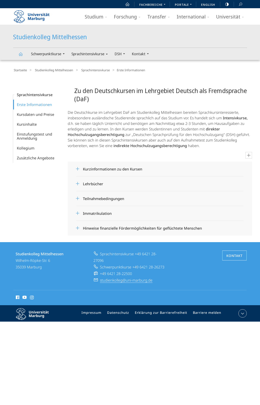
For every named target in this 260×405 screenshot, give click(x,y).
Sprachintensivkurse (90, 54)
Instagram (32, 297)
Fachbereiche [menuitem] (153, 4)
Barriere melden (205, 313)
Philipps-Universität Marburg (36, 316)
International (194, 17)
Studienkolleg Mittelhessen (23, 56)
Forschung (128, 17)
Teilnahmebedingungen (103, 197)
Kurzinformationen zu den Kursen (112, 168)
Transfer (159, 17)
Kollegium (25, 147)
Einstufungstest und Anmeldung (34, 135)
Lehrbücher (93, 183)
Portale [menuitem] (184, 4)
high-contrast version (224, 4)
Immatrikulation (97, 212)
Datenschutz (122, 313)
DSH (121, 54)
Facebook (17, 297)
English (208, 4)
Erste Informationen (34, 103)
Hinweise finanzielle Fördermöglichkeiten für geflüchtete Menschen (142, 227)
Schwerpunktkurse (49, 54)
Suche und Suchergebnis (238, 4)
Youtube (24, 297)
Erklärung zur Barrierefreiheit (162, 313)
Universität (231, 17)
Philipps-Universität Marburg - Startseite (35, 15)
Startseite (19, 70)
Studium (97, 17)
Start (125, 4)
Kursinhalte (27, 123)
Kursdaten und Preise (35, 113)
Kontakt (141, 54)
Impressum (97, 313)
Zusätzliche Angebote (35, 156)
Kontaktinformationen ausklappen (242, 312)
